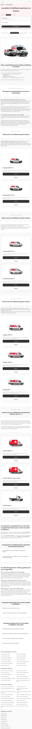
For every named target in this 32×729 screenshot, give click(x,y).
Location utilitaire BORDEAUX (6, 661)
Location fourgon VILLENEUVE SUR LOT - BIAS (23, 692)
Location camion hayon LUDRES (22, 706)
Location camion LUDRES (5, 696)
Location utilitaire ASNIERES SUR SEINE (8, 678)
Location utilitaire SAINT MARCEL (7, 670)
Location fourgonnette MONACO (22, 702)
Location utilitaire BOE (5, 676)
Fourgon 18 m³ (7, 389)
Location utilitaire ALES (5, 672)
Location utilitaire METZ (5, 665)
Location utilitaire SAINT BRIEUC (7, 663)
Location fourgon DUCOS (21, 686)
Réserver (16, 174)
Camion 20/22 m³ (8, 451)
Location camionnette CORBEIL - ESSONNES (22, 689)
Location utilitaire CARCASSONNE (22, 661)
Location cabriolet (4, 721)
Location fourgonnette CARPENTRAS (7, 698)
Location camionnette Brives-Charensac (23, 694)
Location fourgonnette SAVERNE (7, 694)
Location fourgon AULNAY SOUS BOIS (7, 702)
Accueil (2, 4)
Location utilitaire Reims (20, 659)
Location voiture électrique (5, 726)
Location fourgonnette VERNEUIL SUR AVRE (8, 707)
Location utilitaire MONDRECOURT (22, 672)
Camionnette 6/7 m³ (9, 251)
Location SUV (3, 717)
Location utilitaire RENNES (21, 654)
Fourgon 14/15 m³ (8, 362)
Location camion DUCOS (20, 700)
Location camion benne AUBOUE (7, 704)
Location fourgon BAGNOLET (21, 704)
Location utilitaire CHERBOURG (6, 657)
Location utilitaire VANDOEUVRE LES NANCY (23, 681)
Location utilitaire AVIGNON (6, 659)
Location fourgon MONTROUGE (22, 696)
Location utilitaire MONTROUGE (22, 676)
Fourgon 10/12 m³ (8, 335)
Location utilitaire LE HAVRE (21, 665)
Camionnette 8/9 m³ (9, 278)
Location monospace (4, 725)
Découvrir (16, 177)
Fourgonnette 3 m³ (8, 168)
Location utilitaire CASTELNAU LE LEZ (23, 678)
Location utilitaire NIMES (20, 663)
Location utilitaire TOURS (5, 654)
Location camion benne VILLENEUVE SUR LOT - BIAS (8, 692)
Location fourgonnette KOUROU (6, 700)
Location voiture (4, 713)
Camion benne (7, 505)
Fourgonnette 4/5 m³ (9, 195)
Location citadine (4, 715)
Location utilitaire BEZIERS (21, 670)
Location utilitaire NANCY (5, 656)
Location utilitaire (8, 4)
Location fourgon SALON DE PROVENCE (23, 698)
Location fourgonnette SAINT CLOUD (7, 688)
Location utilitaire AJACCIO (21, 656)
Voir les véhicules (16, 26)
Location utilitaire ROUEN (21, 657)
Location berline (4, 719)
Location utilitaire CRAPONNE (6, 674)
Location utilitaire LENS (20, 674)
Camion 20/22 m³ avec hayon (11, 478)
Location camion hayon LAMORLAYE (7, 686)
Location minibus (4, 723)
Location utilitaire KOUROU (6, 680)
